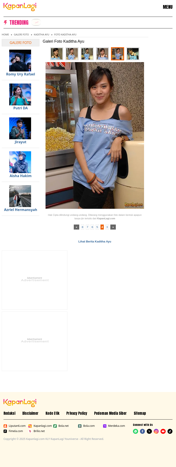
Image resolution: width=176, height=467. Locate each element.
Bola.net (61, 426)
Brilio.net (36, 431)
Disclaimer (30, 413)
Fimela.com (13, 431)
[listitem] (36, 22)
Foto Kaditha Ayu (65, 34)
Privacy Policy (76, 413)
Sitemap (140, 413)
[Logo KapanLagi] (20, 6)
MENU (167, 7)
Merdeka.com (114, 426)
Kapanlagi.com (39, 426)
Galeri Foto (21, 34)
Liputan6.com (15, 426)
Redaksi (9, 413)
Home (5, 34)
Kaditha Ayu (41, 34)
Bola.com (86, 426)
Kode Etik (52, 413)
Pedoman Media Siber (110, 413)
